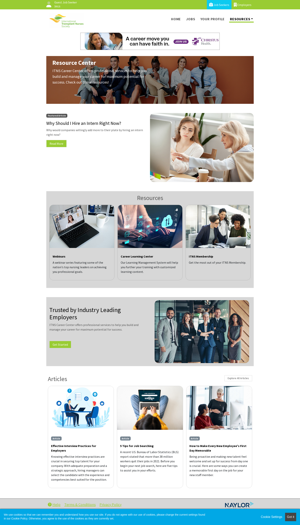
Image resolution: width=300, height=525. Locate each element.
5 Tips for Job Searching (137, 446)
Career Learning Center (137, 256)
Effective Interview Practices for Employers (73, 448)
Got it (290, 516)
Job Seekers (219, 4)
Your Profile (213, 19)
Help (54, 504)
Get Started (60, 344)
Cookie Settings (271, 516)
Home (176, 19)
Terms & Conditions (80, 504)
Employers (242, 4)
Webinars (59, 256)
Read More (56, 143)
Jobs (190, 19)
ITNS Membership (201, 256)
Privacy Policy (110, 504)
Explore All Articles (238, 378)
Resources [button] (240, 19)
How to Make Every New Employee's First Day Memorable (217, 448)
